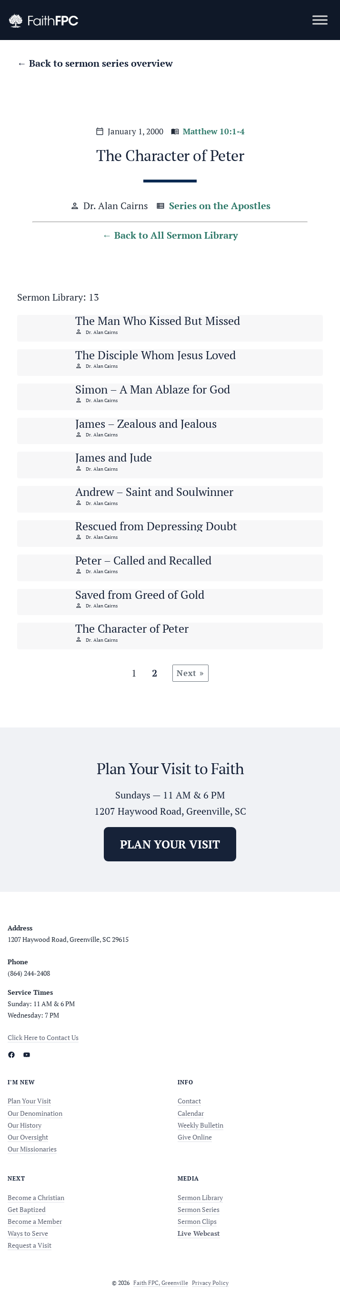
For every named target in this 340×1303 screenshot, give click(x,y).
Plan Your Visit (29, 1100)
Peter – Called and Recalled (143, 560)
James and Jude (113, 457)
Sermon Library (200, 1197)
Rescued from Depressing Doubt (156, 526)
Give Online (195, 1136)
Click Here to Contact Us (43, 1037)
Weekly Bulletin (200, 1125)
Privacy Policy (210, 1282)
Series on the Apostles (219, 205)
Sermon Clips (197, 1221)
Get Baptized (27, 1209)
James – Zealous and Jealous (146, 423)
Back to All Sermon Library (176, 235)
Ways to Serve (28, 1233)
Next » (190, 672)
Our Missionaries (32, 1148)
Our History (24, 1125)
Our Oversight (28, 1136)
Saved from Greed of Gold (139, 594)
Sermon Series (199, 1209)
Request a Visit (29, 1245)
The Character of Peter (132, 628)
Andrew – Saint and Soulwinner (154, 491)
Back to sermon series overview (101, 63)
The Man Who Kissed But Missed (157, 320)
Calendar (191, 1113)
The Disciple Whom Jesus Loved (155, 355)
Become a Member (35, 1221)
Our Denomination (35, 1113)
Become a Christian (36, 1197)
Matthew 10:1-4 (214, 131)
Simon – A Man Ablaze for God (152, 389)
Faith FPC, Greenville (160, 1282)
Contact (189, 1100)
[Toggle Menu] (320, 19)
